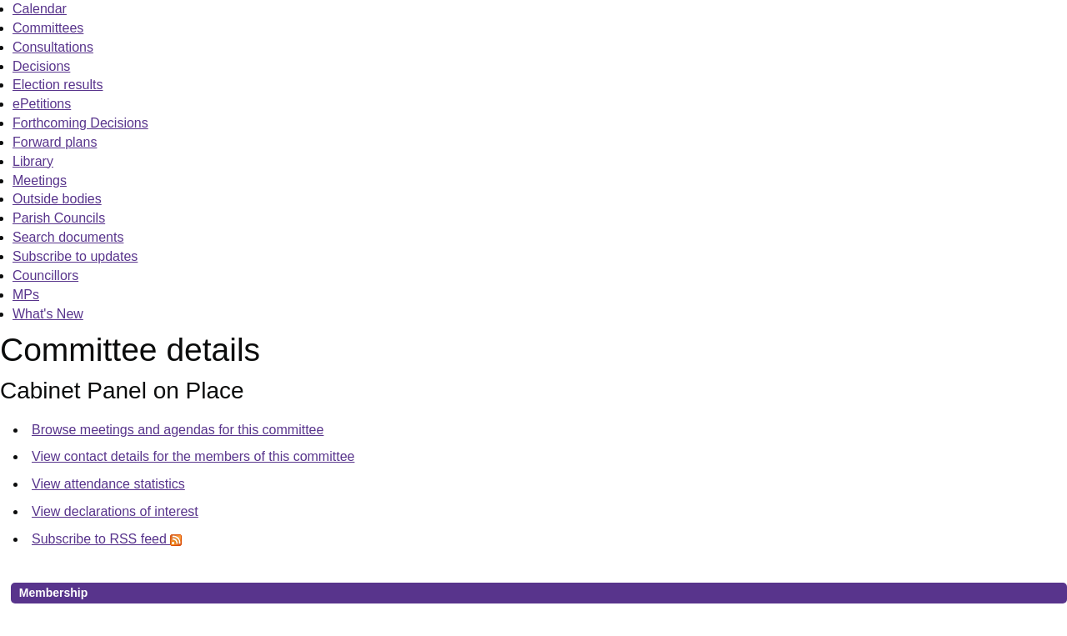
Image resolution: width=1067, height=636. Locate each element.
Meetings (40, 180)
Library (33, 161)
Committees (48, 28)
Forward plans (55, 142)
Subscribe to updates (75, 256)
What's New (48, 314)
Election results (58, 85)
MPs (26, 295)
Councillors (45, 275)
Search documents (68, 237)
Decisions (41, 66)
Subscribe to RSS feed (107, 539)
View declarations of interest (115, 511)
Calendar (40, 9)
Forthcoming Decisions (80, 123)
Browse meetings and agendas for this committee (177, 430)
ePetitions (42, 104)
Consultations (53, 47)
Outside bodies (57, 199)
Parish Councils (59, 218)
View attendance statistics (108, 484)
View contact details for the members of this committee (193, 456)
